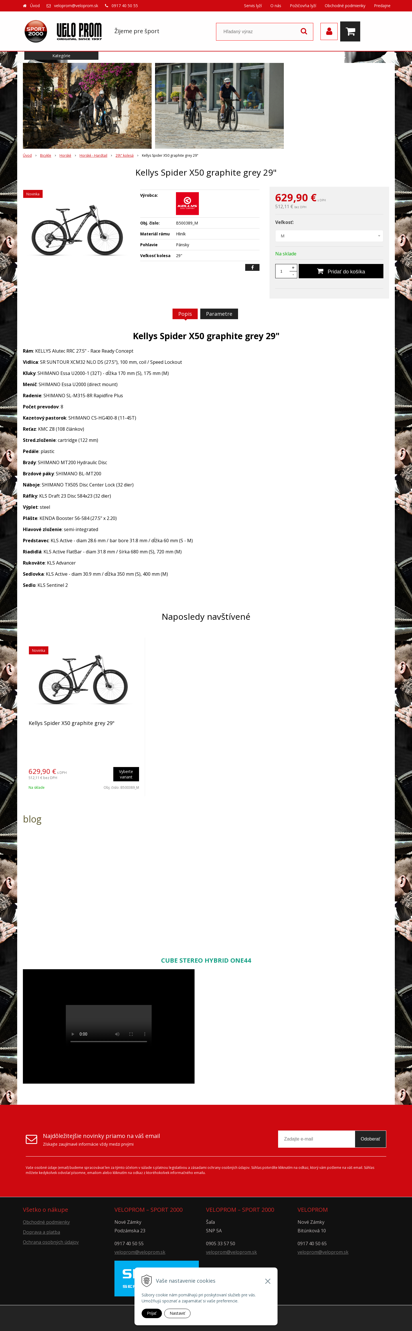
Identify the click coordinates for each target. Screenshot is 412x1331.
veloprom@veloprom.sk (76, 5)
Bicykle (45, 155)
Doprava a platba (41, 1232)
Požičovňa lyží (303, 5)
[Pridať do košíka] (341, 271)
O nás (275, 5)
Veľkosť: (284, 222)
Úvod (35, 5)
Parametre (219, 313)
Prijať (152, 1313)
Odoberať (370, 1139)
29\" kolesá (125, 155)
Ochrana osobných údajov (51, 1242)
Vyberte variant (126, 774)
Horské (65, 155)
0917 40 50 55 (125, 5)
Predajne (382, 5)
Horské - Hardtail (93, 155)
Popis (185, 313)
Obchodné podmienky (345, 5)
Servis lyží (253, 5)
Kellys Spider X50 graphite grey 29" (71, 723)
